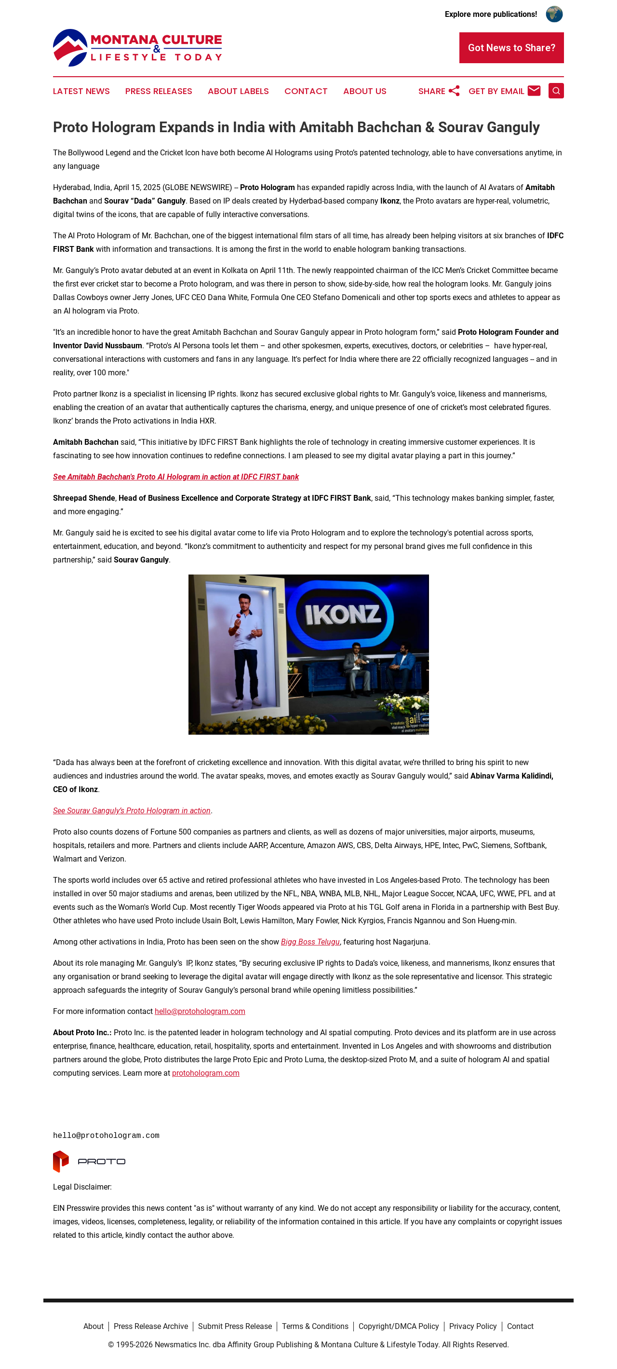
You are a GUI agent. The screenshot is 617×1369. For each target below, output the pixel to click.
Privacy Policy (473, 1326)
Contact (306, 91)
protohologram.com (206, 1073)
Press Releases (158, 91)
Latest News (81, 91)
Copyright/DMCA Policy (399, 1326)
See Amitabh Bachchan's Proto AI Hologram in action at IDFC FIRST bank (176, 476)
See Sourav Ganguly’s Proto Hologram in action (132, 810)
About (93, 1326)
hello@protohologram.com (200, 1011)
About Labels (238, 91)
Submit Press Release (235, 1326)
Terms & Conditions (315, 1326)
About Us (365, 91)
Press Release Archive (151, 1326)
